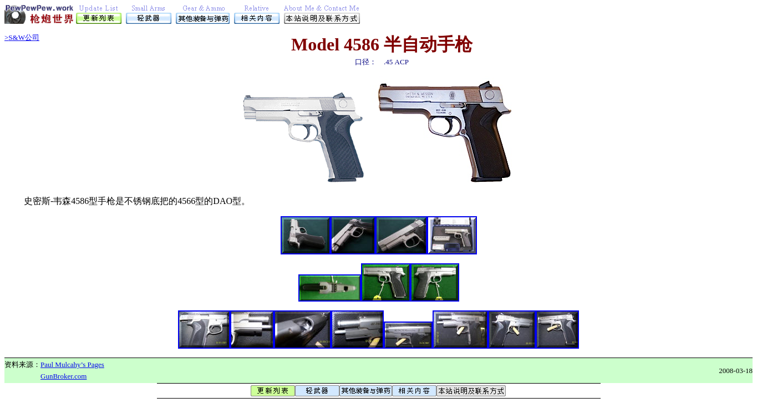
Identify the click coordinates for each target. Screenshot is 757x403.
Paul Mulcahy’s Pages (72, 364)
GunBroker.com (63, 376)
